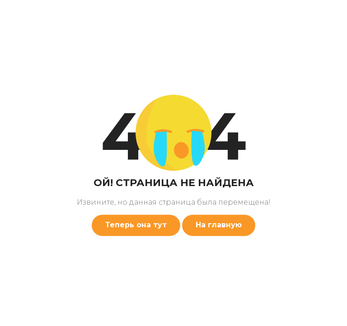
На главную (219, 225)
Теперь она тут (136, 225)
